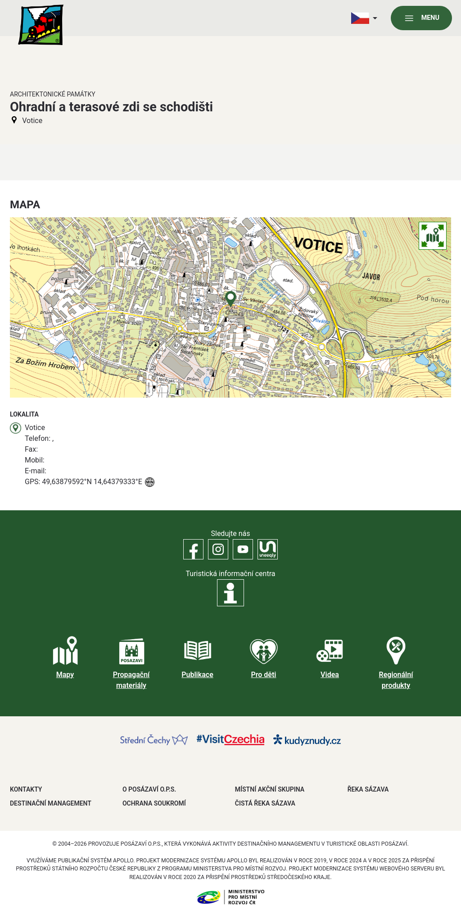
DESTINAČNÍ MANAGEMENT (50, 803)
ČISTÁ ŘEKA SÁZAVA (265, 803)
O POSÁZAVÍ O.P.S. (149, 789)
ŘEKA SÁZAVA (368, 789)
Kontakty (26, 789)
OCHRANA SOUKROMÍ (154, 803)
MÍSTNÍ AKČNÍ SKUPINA (269, 789)
